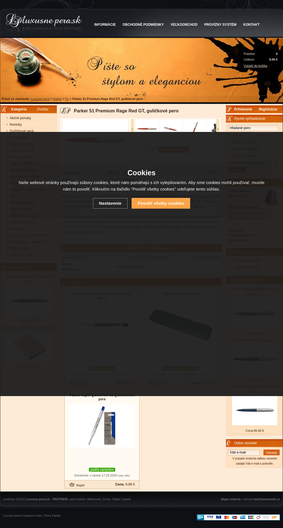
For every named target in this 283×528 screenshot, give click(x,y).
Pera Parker (52, 515)
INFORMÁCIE (105, 25)
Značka (42, 109)
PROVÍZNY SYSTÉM (220, 25)
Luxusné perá (40, 99)
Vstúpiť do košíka (255, 65)
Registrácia (268, 109)
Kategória (17, 109)
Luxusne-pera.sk (37, 499)
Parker (57, 99)
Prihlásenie (243, 109)
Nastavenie (110, 203)
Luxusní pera (12, 515)
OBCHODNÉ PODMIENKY (143, 25)
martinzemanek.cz (267, 499)
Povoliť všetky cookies (161, 203)
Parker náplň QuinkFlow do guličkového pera (102, 397)
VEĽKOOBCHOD (184, 25)
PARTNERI (60, 499)
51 (67, 99)
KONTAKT (251, 25)
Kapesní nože (32, 515)
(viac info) (124, 475)
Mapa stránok (231, 499)
